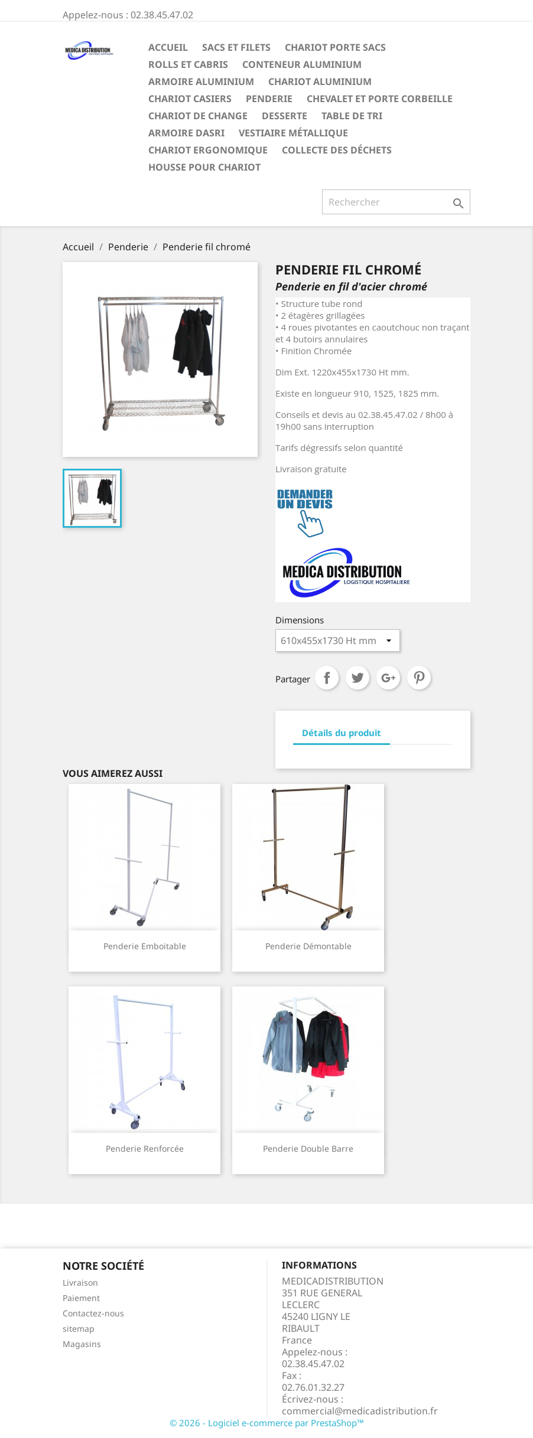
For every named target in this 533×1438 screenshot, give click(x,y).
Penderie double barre (308, 1148)
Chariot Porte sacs (335, 47)
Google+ (388, 677)
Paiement (81, 1297)
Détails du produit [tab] (341, 732)
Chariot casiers (190, 98)
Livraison (80, 1282)
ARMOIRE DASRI (186, 132)
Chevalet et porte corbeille (380, 98)
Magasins (82, 1343)
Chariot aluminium (320, 81)
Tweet (357, 677)
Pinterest (419, 677)
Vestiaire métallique (293, 132)
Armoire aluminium (201, 81)
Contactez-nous (93, 1313)
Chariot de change (198, 115)
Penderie (269, 98)
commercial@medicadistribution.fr (360, 1410)
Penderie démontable (308, 946)
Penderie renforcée (145, 1148)
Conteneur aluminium (302, 64)
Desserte (284, 115)
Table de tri (351, 115)
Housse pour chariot (204, 167)
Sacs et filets (236, 47)
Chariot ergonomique (208, 149)
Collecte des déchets (337, 149)
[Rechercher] (396, 201)
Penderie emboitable (144, 946)
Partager (327, 677)
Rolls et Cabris (188, 64)
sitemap (79, 1328)
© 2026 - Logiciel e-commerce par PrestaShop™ (267, 1423)
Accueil (168, 47)
